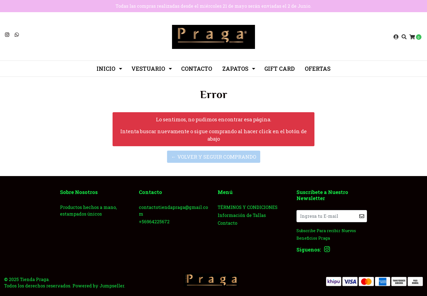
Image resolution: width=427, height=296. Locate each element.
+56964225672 (154, 221)
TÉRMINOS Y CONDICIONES (247, 207)
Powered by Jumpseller (98, 286)
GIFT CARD (279, 68)
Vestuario (148, 68)
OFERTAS (317, 68)
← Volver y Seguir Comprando (213, 156)
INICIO (106, 68)
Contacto (196, 68)
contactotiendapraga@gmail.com (173, 210)
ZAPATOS (235, 68)
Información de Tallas (242, 215)
